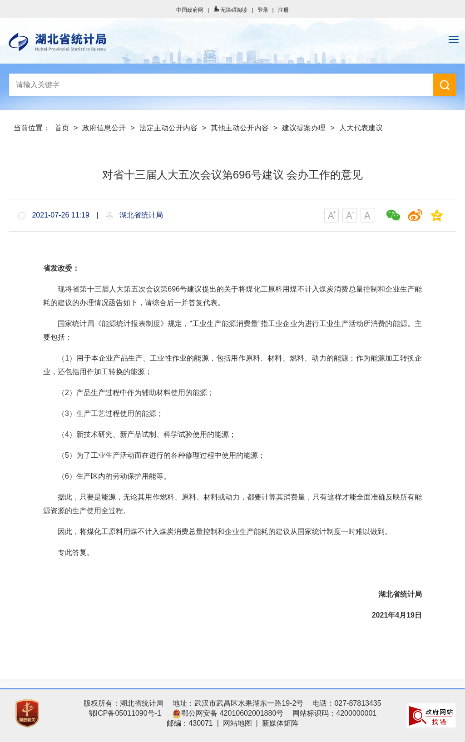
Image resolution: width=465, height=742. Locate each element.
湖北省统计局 (232, 41)
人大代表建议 (361, 128)
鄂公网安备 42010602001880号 (227, 713)
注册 (283, 10)
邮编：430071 (190, 723)
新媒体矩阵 (280, 723)
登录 (262, 10)
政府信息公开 (104, 128)
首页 (61, 128)
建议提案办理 (304, 128)
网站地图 (237, 723)
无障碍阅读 (230, 10)
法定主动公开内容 (168, 128)
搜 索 (444, 85)
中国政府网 (189, 10)
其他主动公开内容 (240, 128)
